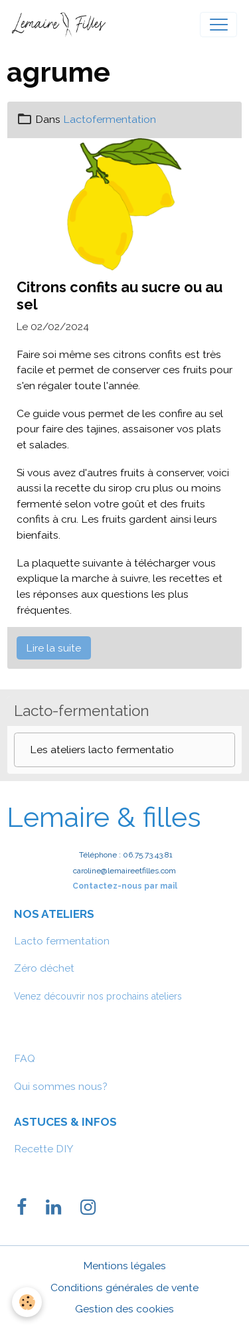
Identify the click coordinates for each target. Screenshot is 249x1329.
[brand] (62, 24)
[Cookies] (27, 1302)
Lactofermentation (109, 119)
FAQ (24, 1058)
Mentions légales (124, 1265)
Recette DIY (44, 1148)
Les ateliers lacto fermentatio (102, 749)
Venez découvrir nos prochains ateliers (98, 996)
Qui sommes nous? (61, 1086)
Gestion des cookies (124, 1308)
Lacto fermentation (62, 940)
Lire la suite (53, 648)
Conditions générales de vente (124, 1287)
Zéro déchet (44, 968)
